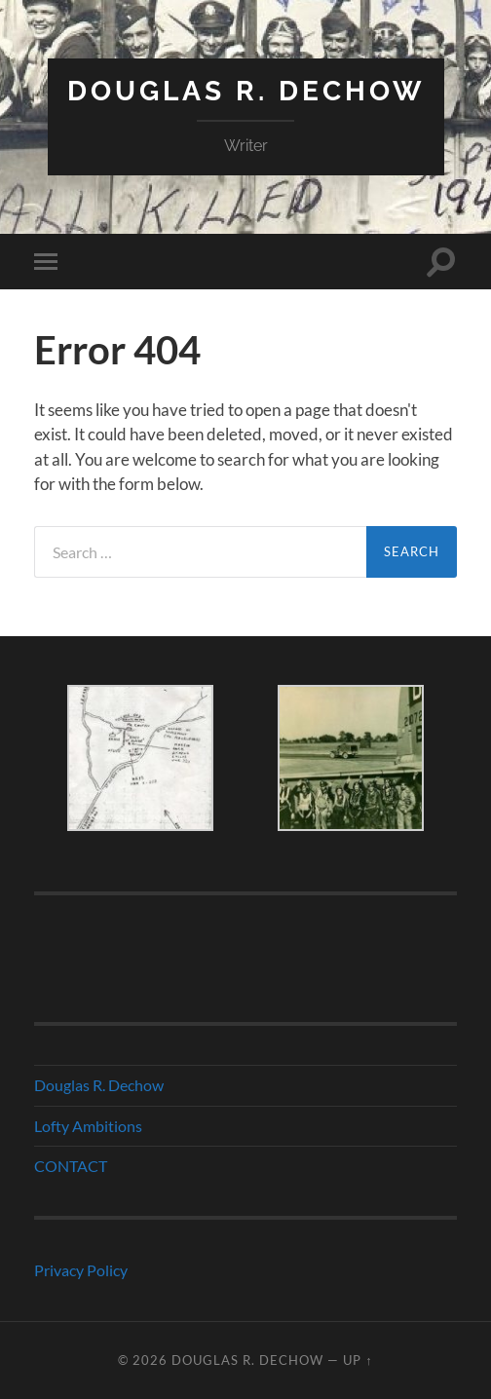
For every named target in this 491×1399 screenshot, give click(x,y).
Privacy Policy (81, 1270)
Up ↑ (357, 1360)
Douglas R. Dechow (246, 91)
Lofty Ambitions (88, 1125)
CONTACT (70, 1165)
